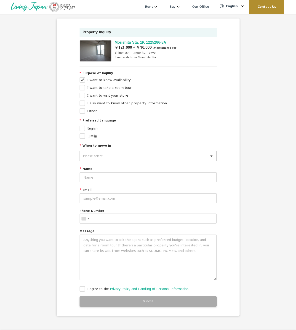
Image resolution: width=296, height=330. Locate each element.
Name (86, 168)
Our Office (200, 6)
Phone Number (92, 211)
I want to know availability (109, 79)
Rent (151, 6)
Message (87, 231)
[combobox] (85, 218)
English (92, 128)
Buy (174, 6)
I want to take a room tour (109, 87)
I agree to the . (138, 289)
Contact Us (267, 6)
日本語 (92, 136)
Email (85, 189)
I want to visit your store (107, 95)
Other (92, 110)
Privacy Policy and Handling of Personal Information (149, 289)
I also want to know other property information (127, 103)
